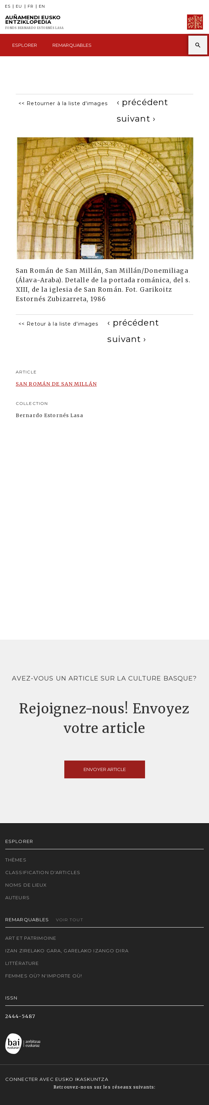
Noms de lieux (26, 885)
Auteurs (17, 897)
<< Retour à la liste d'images (58, 324)
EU (19, 6)
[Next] (136, 118)
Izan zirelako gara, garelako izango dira (67, 950)
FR (31, 6)
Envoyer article (105, 769)
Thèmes (16, 860)
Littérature (22, 963)
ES (7, 6)
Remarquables (72, 45)
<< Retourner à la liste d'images (63, 103)
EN (42, 6)
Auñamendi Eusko (34, 22)
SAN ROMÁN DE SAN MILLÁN (56, 384)
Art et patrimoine (30, 938)
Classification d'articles (42, 872)
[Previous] (142, 102)
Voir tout (69, 919)
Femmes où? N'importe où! (43, 976)
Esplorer (24, 45)
